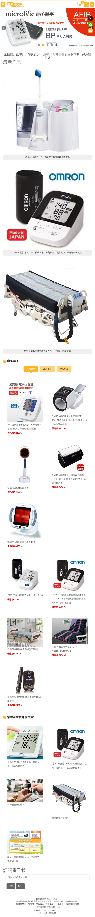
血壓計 (23, 904)
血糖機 (31, 904)
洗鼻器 (60, 904)
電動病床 (40, 904)
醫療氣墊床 (51, 904)
